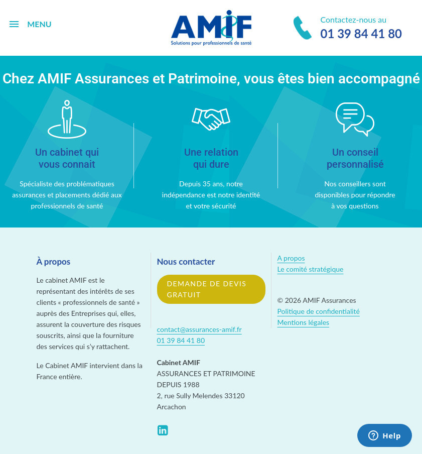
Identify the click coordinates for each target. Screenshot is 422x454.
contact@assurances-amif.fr (199, 329)
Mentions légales (303, 322)
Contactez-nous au (348, 29)
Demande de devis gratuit (207, 289)
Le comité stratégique (310, 269)
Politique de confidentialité (318, 311)
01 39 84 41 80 (181, 340)
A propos (291, 258)
